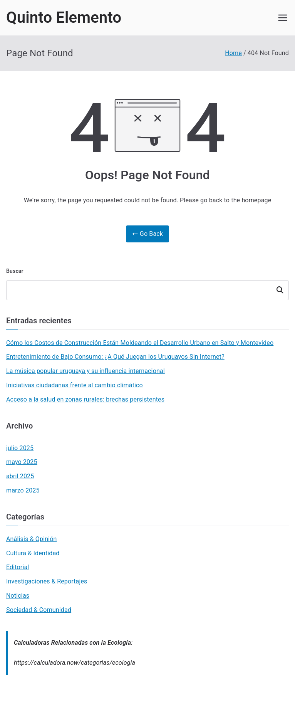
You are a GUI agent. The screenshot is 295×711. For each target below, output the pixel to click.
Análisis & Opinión (31, 539)
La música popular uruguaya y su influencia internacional (85, 371)
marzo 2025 (23, 490)
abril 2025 (20, 476)
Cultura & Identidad (33, 553)
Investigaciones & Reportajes (46, 581)
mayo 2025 (21, 462)
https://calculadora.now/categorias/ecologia (74, 662)
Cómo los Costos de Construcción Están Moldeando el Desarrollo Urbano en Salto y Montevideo (139, 342)
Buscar (14, 271)
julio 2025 (20, 448)
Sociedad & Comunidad (38, 610)
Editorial (17, 567)
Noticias (17, 595)
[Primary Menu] (283, 17)
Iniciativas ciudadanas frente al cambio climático (74, 385)
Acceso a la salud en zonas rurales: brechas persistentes (85, 399)
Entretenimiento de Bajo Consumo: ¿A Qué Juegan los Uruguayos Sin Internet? (115, 356)
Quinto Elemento (63, 17)
